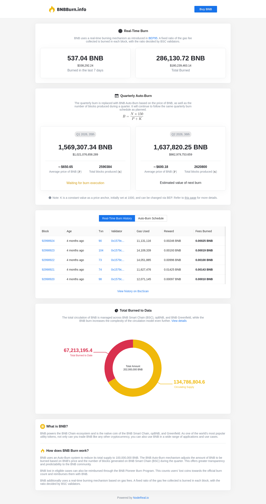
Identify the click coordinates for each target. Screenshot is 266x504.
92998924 (48, 240)
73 (100, 260)
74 (100, 269)
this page (190, 197)
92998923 (48, 250)
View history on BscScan (133, 291)
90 (100, 240)
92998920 (48, 279)
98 (100, 279)
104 (101, 250)
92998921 (48, 269)
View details (178, 320)
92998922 (48, 260)
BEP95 (153, 38)
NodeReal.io (141, 497)
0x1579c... (117, 240)
